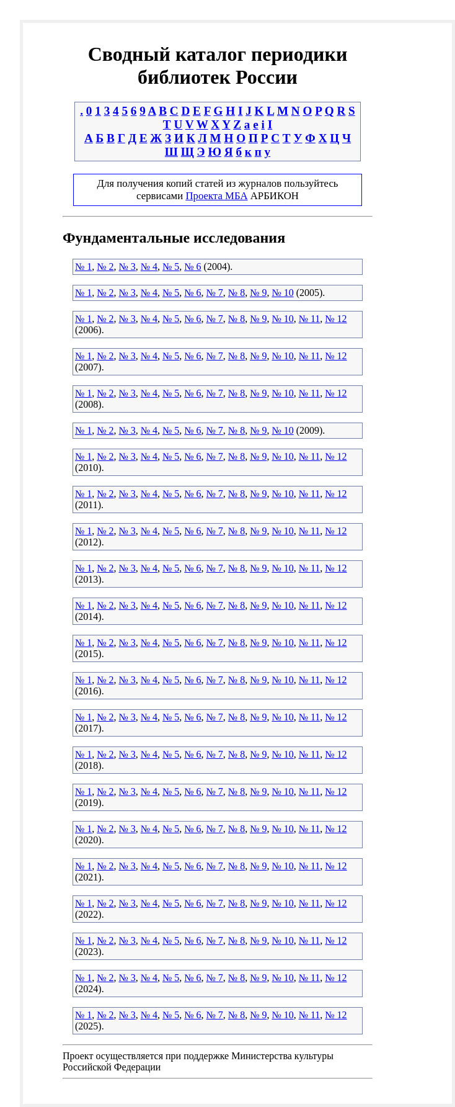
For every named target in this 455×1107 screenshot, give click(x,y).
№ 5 (170, 266)
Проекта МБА (216, 196)
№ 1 (83, 266)
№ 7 (214, 292)
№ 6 (192, 266)
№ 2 (105, 266)
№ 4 (149, 266)
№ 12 (336, 318)
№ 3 (127, 266)
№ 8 (236, 292)
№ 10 (282, 292)
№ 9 (258, 292)
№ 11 (309, 318)
